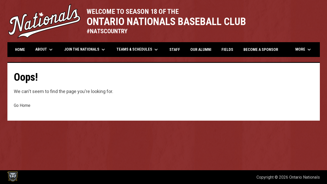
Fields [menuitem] (227, 49)
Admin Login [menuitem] (235, 177)
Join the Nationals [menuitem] (85, 50)
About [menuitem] (44, 50)
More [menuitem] (303, 50)
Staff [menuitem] (174, 49)
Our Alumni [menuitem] (200, 49)
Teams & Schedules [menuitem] (137, 50)
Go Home (22, 105)
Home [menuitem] (20, 49)
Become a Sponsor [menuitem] (260, 49)
